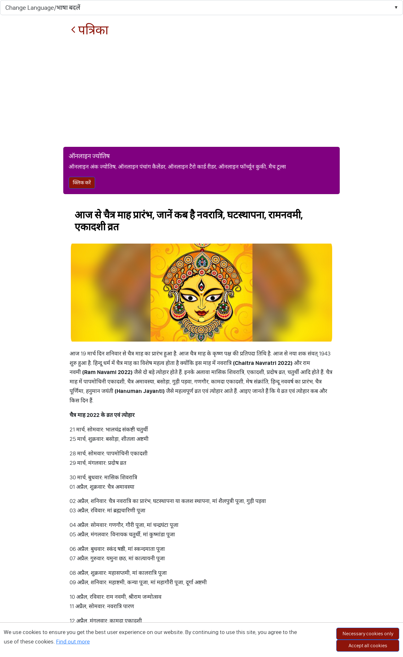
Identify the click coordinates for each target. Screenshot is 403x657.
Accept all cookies (368, 645)
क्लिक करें (82, 183)
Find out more (73, 641)
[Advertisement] (201, 92)
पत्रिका (89, 30)
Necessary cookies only (368, 634)
